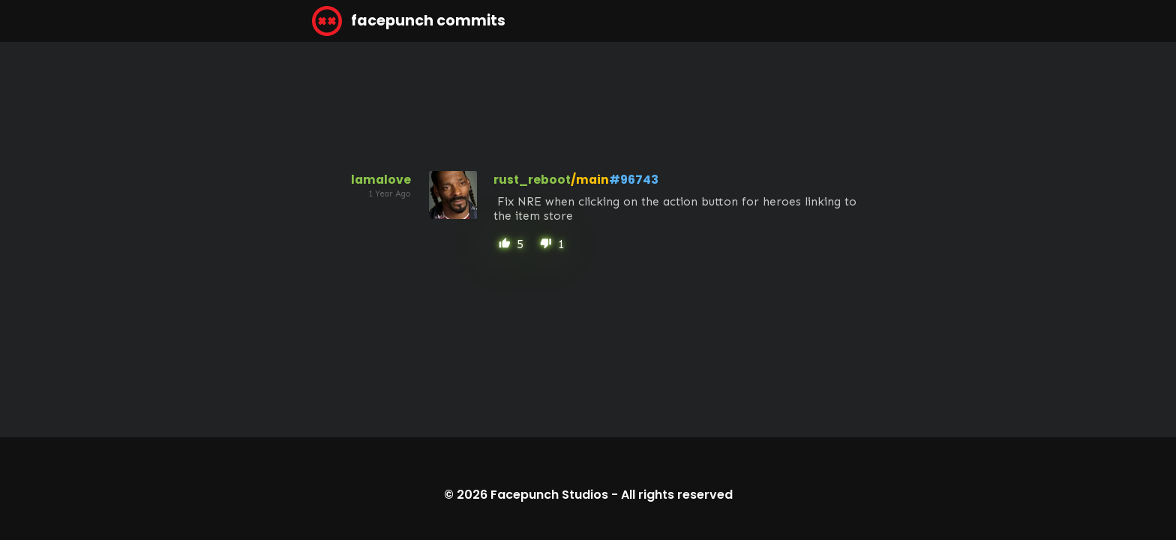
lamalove (381, 180)
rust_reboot (532, 180)
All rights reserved (677, 494)
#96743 (633, 180)
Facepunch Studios (549, 494)
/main (590, 180)
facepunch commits (409, 21)
